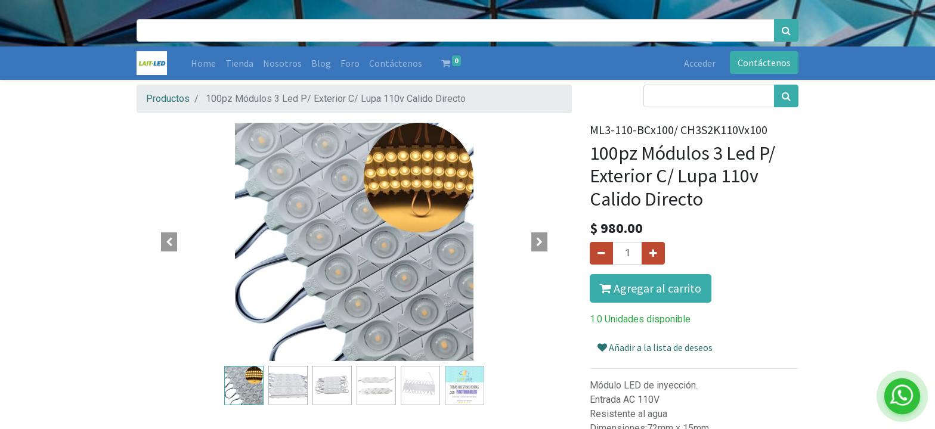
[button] (169, 241)
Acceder (700, 63)
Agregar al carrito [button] (650, 288)
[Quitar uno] (601, 253)
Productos (168, 98)
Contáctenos (764, 63)
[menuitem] (203, 63)
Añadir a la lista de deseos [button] (655, 347)
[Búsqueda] (786, 30)
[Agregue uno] (653, 253)
